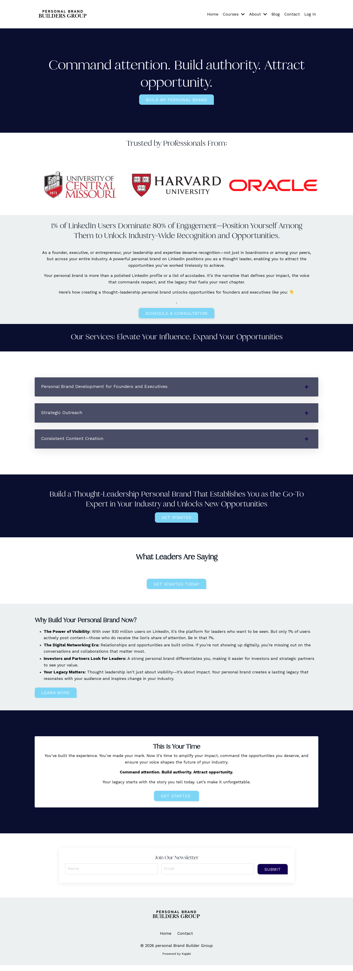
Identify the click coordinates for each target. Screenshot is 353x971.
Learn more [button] (55, 696)
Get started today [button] (176, 586)
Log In (310, 14)
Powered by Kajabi (176, 959)
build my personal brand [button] (176, 100)
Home (212, 14)
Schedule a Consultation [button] (176, 314)
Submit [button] (272, 873)
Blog (275, 14)
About (258, 14)
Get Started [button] (177, 520)
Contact (292, 14)
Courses (233, 14)
